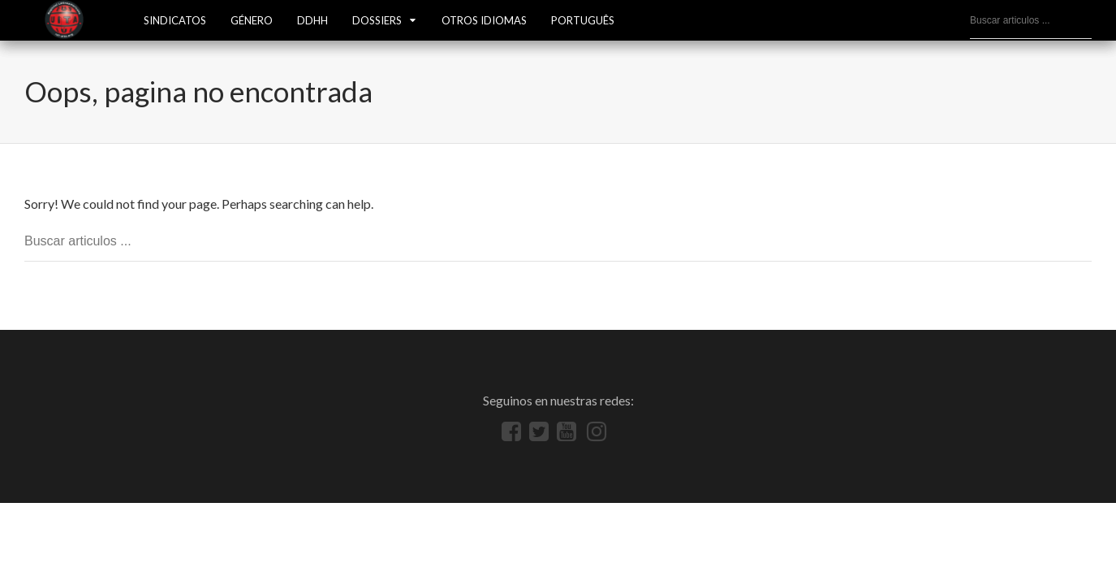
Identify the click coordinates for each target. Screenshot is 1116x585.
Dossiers (377, 20)
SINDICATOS (175, 20)
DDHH (312, 20)
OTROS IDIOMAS (484, 20)
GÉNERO (252, 20)
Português (582, 20)
